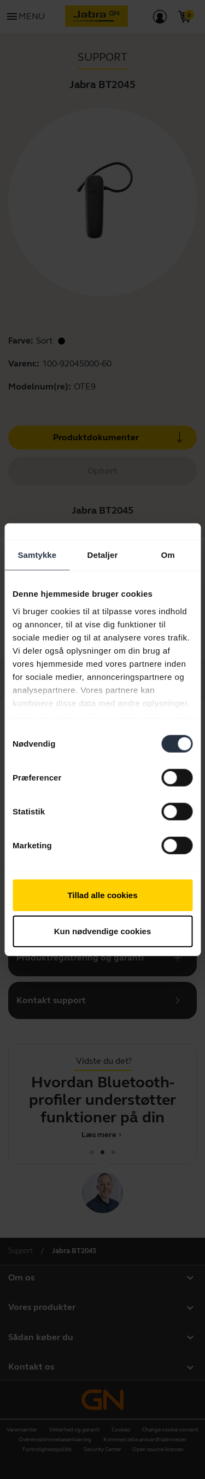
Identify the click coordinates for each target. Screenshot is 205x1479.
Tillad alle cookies (102, 895)
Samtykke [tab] (36, 555)
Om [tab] (168, 555)
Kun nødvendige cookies (102, 930)
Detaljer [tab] (102, 555)
